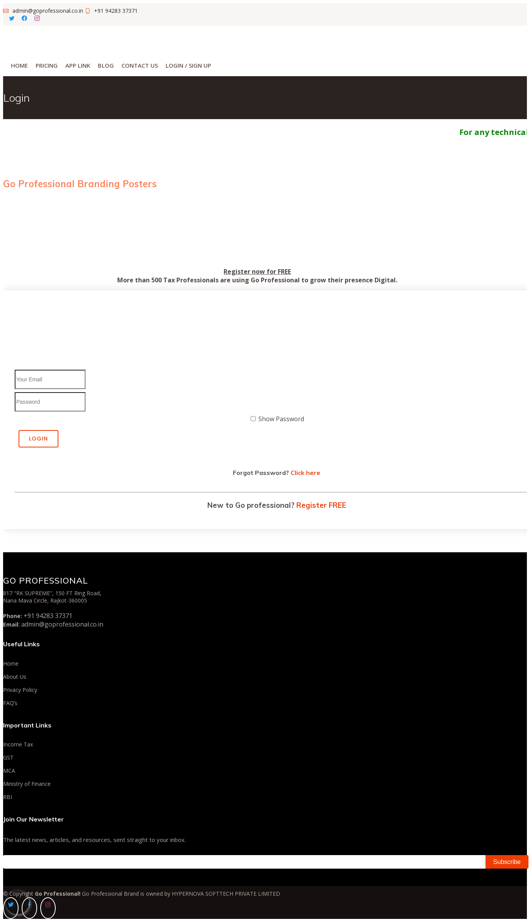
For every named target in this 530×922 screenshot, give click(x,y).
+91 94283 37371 (48, 615)
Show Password (281, 419)
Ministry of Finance (27, 784)
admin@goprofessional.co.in (62, 624)
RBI (7, 797)
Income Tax (18, 744)
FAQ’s (10, 703)
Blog (106, 65)
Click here (305, 472)
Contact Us (139, 65)
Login (38, 438)
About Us (14, 677)
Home (19, 65)
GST (8, 757)
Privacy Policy (20, 690)
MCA (9, 770)
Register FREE (321, 505)
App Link (77, 65)
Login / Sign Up (188, 65)
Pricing (47, 65)
